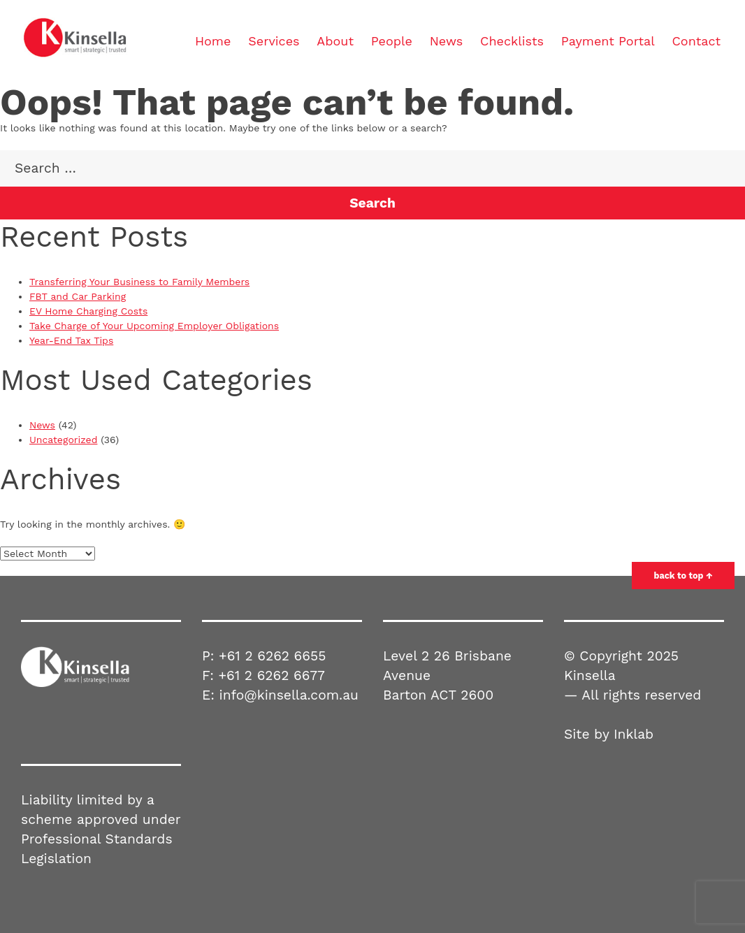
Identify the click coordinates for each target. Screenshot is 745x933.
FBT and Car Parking (77, 296)
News (446, 41)
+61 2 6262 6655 (272, 656)
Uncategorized (63, 439)
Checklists (512, 41)
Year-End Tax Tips (71, 340)
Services (273, 41)
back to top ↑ (683, 575)
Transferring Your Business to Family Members (139, 281)
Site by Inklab (608, 734)
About (335, 41)
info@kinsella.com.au (289, 695)
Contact (696, 41)
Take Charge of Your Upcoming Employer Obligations (154, 325)
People (391, 41)
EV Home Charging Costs (88, 311)
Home (213, 41)
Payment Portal (608, 41)
